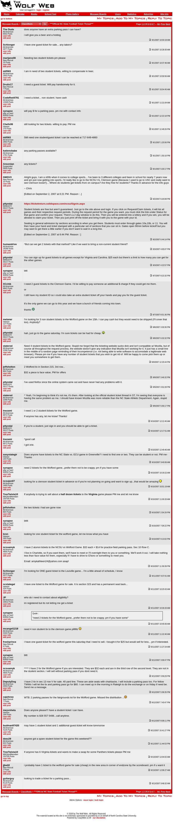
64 (158, 24)
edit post (7, 38)
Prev (163, 24)
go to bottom (6, 19)
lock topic (99, 800)
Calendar (20, 14)
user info (7, 36)
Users (118, 14)
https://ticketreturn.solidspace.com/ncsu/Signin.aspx (54, 203)
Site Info (164, 14)
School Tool (50, 14)
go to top (5, 796)
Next (168, 24)
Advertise (148, 14)
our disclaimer (99, 818)
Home (7, 14)
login (39, 10)
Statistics (131, 14)
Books (34, 14)
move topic (88, 800)
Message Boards (98, 14)
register (46, 10)
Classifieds (26, 791)
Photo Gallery (72, 14)
